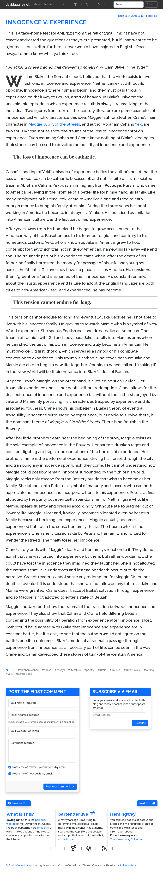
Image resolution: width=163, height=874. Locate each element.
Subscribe (140, 723)
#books (46, 670)
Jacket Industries (126, 865)
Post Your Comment (60, 786)
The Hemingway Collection (126, 839)
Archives (48, 4)
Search (151, 4)
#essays (59, 670)
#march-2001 (23, 673)
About (37, 4)
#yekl (9, 673)
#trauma (114, 670)
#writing (149, 670)
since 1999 (43, 827)
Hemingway (123, 814)
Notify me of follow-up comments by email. (39, 767)
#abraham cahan (28, 670)
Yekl (139, 124)
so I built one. (66, 839)
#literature (74, 670)
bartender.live (76, 814)
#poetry (89, 670)
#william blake (132, 670)
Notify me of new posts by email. (32, 773)
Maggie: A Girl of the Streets (54, 124)
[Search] (129, 4)
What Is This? (20, 814)
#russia (101, 670)
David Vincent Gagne (21, 865)
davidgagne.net (18, 4)
